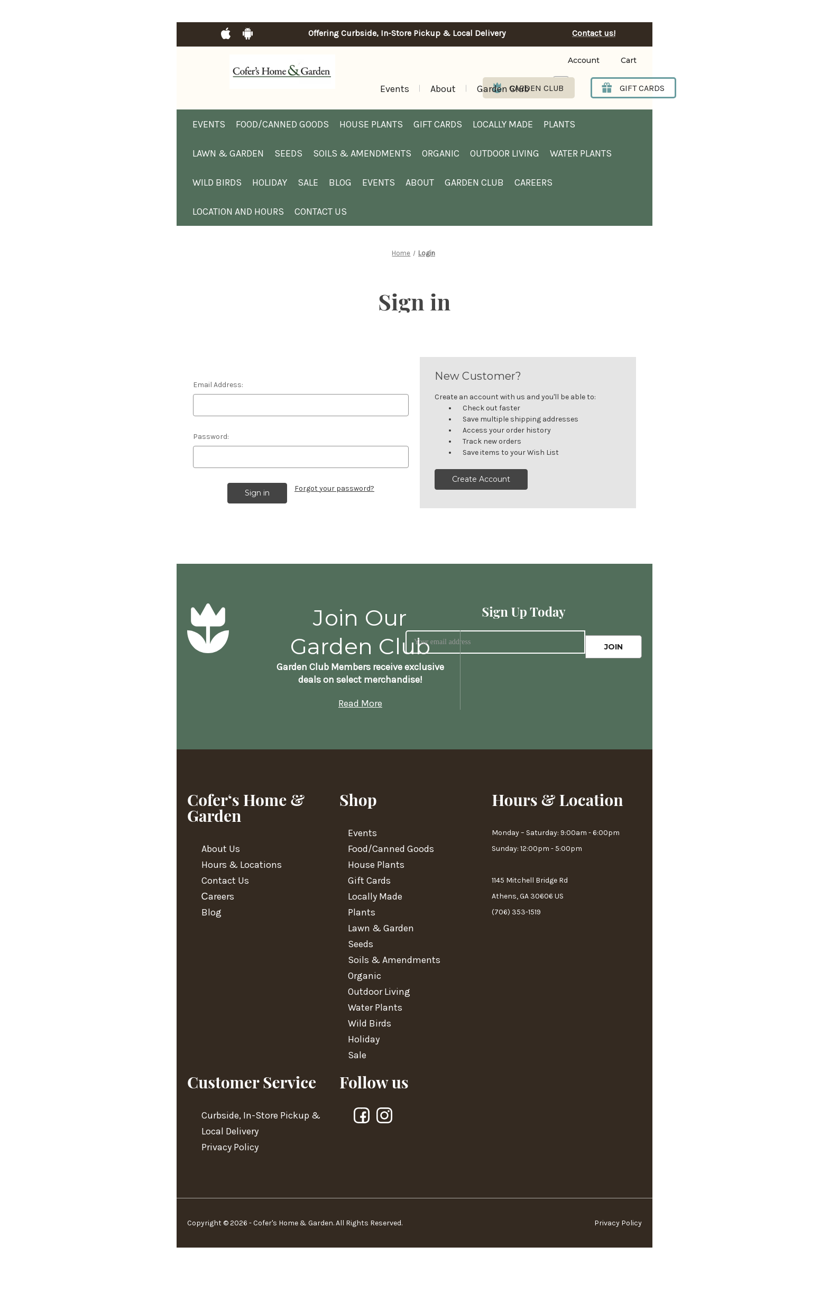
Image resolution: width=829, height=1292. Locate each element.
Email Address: (218, 384)
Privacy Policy (230, 1147)
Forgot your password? (334, 488)
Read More (360, 703)
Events (394, 89)
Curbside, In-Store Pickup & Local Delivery (260, 1123)
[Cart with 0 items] (621, 61)
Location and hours (238, 211)
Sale (308, 182)
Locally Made (503, 124)
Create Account (481, 479)
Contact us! (593, 33)
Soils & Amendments (362, 153)
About (443, 89)
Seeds (288, 153)
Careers (533, 182)
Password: (211, 436)
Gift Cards (437, 124)
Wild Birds (217, 182)
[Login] (568, 61)
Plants (559, 124)
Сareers (217, 896)
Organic (440, 153)
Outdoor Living (504, 153)
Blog (340, 182)
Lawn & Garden (228, 153)
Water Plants (581, 153)
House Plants (371, 124)
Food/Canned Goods (282, 124)
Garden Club (503, 89)
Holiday (269, 182)
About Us (220, 849)
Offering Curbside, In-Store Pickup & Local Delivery (406, 33)
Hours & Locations (241, 865)
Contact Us (320, 211)
